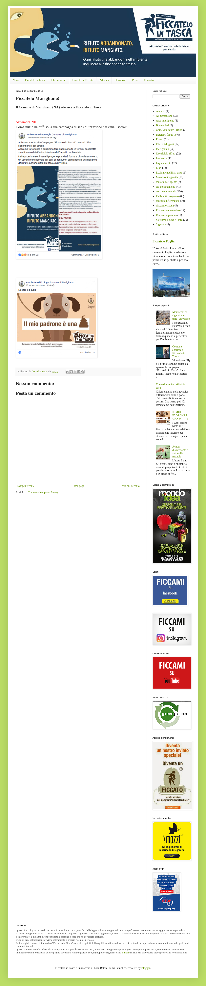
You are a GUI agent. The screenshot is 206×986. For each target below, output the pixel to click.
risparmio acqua (165, 205)
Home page (78, 485)
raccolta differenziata (167, 200)
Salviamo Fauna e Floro (169, 219)
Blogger (145, 968)
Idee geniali (162, 149)
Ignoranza (161, 158)
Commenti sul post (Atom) (43, 492)
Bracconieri (162, 125)
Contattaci (149, 80)
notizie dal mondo (166, 191)
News (16, 80)
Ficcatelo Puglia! (164, 241)
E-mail (125, 952)
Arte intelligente (165, 120)
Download (120, 80)
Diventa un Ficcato (82, 80)
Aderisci (104, 80)
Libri (159, 167)
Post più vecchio (130, 485)
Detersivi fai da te (166, 134)
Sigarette (161, 224)
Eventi (159, 139)
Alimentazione (164, 115)
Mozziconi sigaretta (167, 177)
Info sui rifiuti (59, 80)
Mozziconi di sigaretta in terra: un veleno (181, 315)
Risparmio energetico (168, 210)
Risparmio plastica (166, 215)
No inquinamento (165, 186)
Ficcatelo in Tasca (35, 80)
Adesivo (160, 111)
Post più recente (25, 485)
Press (135, 80)
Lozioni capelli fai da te (169, 172)
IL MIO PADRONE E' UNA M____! (180, 415)
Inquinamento (164, 163)
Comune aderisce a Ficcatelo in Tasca (178, 351)
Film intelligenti (165, 144)
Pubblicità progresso (167, 196)
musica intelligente (166, 181)
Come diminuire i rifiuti (169, 129)
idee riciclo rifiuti (165, 153)
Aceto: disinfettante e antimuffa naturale (180, 451)
